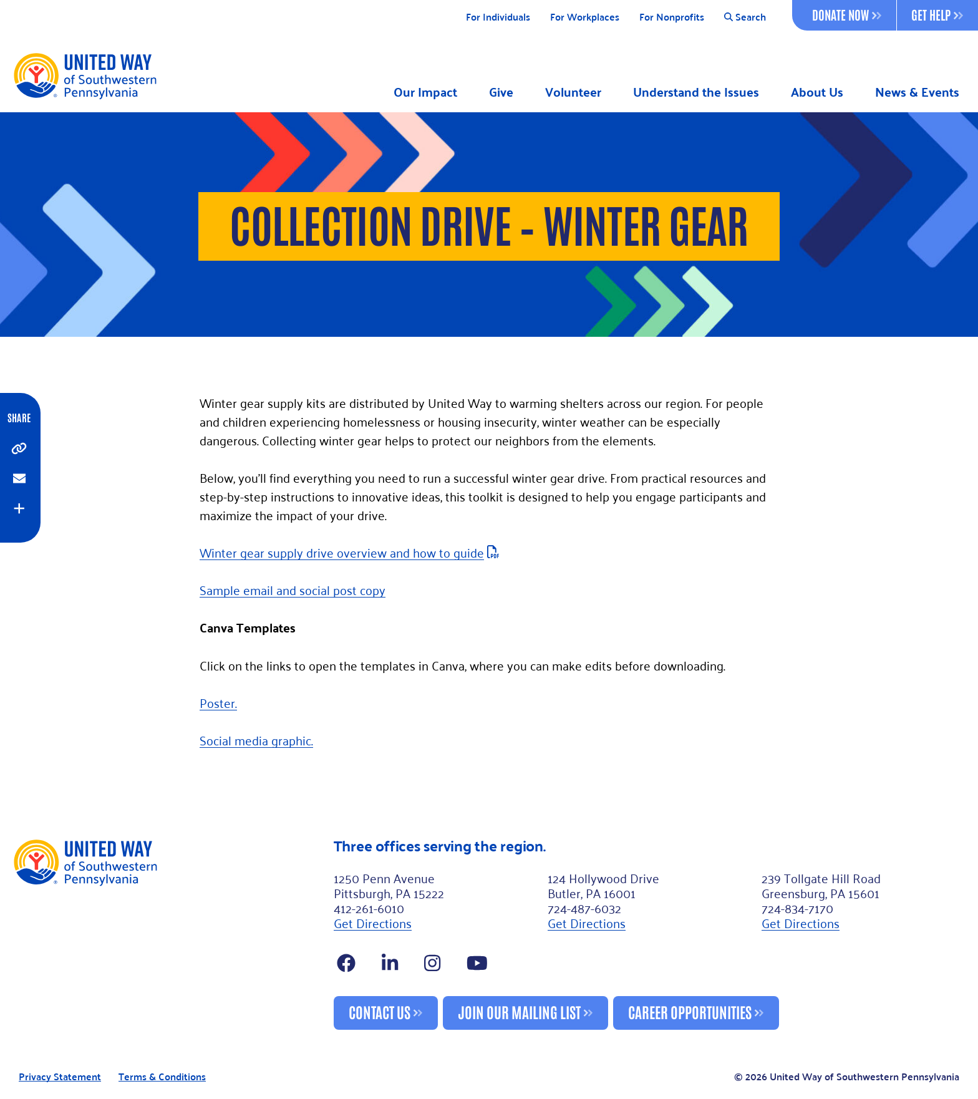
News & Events (917, 92)
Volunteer (573, 92)
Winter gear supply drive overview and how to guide (342, 552)
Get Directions (373, 922)
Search (745, 17)
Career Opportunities (690, 1011)
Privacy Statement (60, 1076)
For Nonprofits (671, 17)
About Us (817, 92)
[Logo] (84, 75)
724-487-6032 (584, 907)
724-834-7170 (797, 907)
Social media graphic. (256, 740)
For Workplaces (584, 17)
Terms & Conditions (162, 1076)
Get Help (937, 14)
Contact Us (379, 1011)
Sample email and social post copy (292, 589)
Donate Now (846, 14)
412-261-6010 (369, 907)
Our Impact (425, 92)
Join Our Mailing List (519, 1011)
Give (501, 92)
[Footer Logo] (168, 934)
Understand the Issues (696, 92)
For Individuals (498, 17)
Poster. (218, 702)
